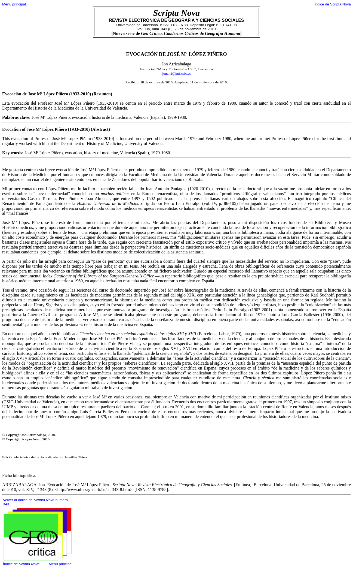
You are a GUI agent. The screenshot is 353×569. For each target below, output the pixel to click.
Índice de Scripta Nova (332, 4)
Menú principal (14, 4)
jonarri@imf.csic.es (176, 73)
